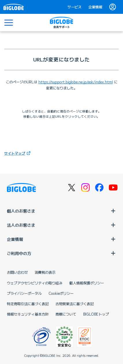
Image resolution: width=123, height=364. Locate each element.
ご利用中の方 (61, 253)
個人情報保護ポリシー (86, 283)
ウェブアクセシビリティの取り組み (34, 283)
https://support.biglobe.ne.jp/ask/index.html (75, 82)
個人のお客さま (61, 210)
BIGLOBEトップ (96, 314)
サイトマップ (18, 153)
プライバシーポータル (24, 293)
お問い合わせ (17, 272)
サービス (74, 7)
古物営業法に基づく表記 (74, 303)
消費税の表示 (45, 272)
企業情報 (95, 7)
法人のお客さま (61, 225)
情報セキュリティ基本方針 (28, 314)
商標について (65, 314)
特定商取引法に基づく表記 (28, 303)
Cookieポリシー (61, 293)
